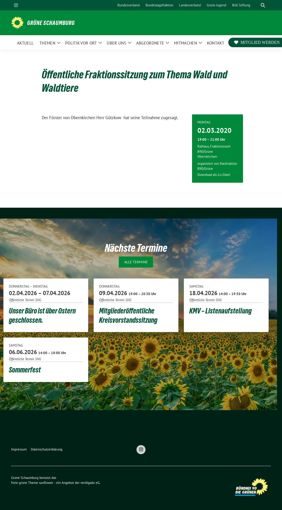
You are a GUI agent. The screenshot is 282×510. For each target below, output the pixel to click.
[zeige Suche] (262, 5)
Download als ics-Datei (213, 174)
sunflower (46, 482)
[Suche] (256, 5)
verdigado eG (90, 482)
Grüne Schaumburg (51, 23)
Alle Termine (136, 262)
